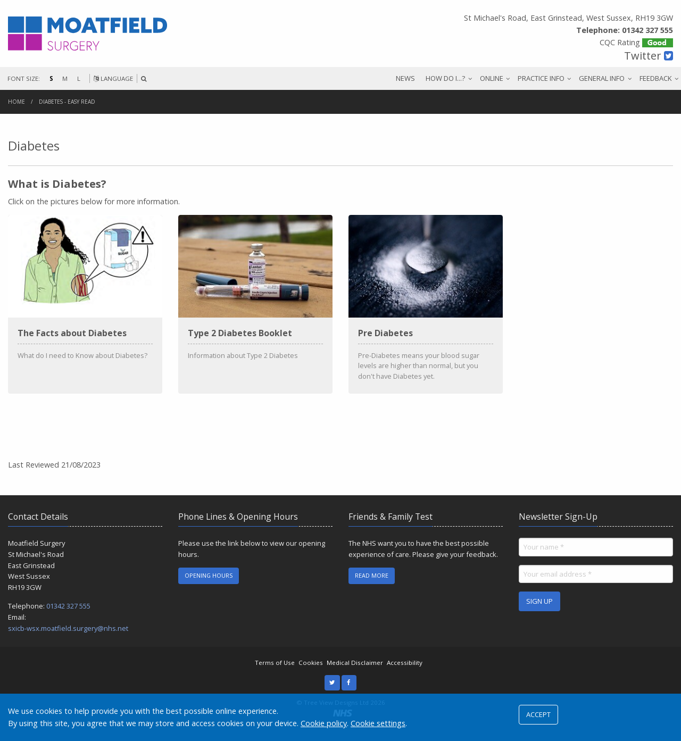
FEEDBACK (656, 78)
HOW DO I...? (445, 78)
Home (16, 101)
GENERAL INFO (602, 78)
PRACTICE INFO (541, 78)
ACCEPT (538, 714)
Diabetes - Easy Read (67, 101)
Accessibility (404, 673)
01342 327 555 (68, 616)
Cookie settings (378, 723)
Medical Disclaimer (355, 673)
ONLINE (491, 78)
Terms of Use (275, 673)
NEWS (405, 78)
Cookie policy (324, 723)
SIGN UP (539, 612)
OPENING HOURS (208, 586)
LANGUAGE (113, 78)
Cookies (310, 673)
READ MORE (371, 586)
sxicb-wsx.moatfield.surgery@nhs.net (68, 639)
